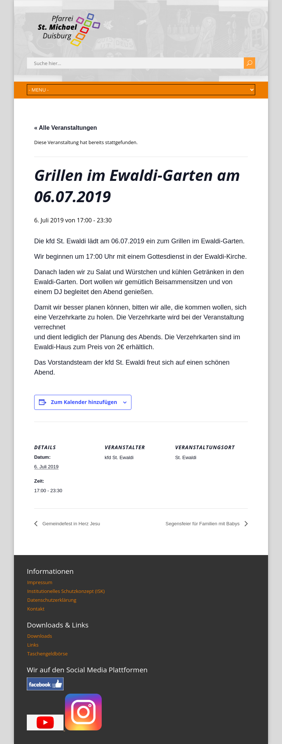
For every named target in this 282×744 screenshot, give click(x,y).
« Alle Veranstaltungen (65, 128)
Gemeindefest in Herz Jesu (70, 523)
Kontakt (35, 608)
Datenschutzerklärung (51, 600)
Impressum (40, 582)
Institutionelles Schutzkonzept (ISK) (66, 591)
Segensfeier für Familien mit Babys (203, 523)
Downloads (39, 636)
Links (33, 644)
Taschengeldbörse (47, 653)
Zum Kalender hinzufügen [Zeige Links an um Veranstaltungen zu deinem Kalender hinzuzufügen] (84, 401)
